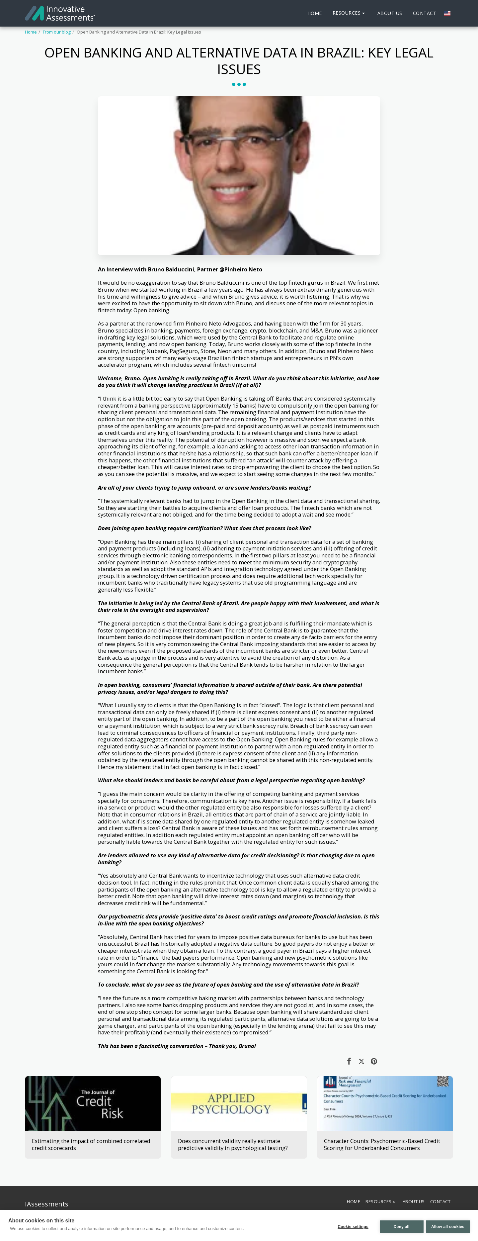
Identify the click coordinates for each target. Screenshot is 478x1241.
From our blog (57, 32)
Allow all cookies (447, 1226)
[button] (350, 13)
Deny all (399, 1226)
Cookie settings (351, 1226)
